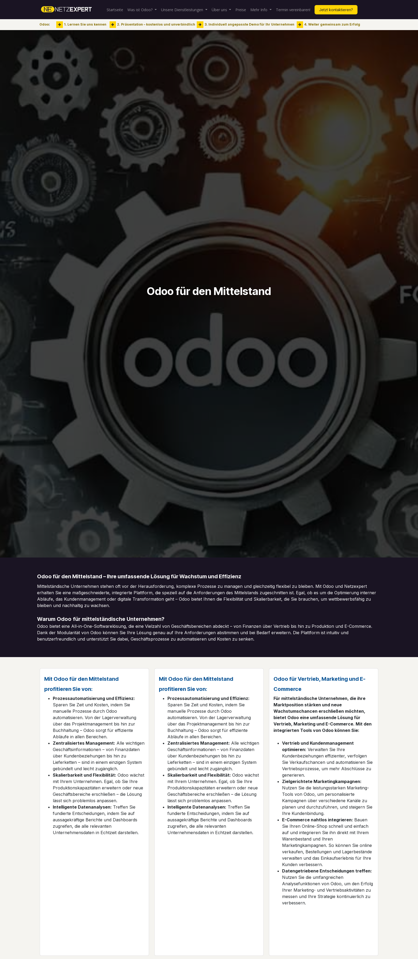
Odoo (44, 24)
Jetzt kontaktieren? (336, 9)
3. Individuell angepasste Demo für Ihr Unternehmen (249, 24)
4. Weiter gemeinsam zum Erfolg (332, 24)
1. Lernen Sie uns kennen (85, 24)
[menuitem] (114, 10)
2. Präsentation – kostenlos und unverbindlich (156, 24)
